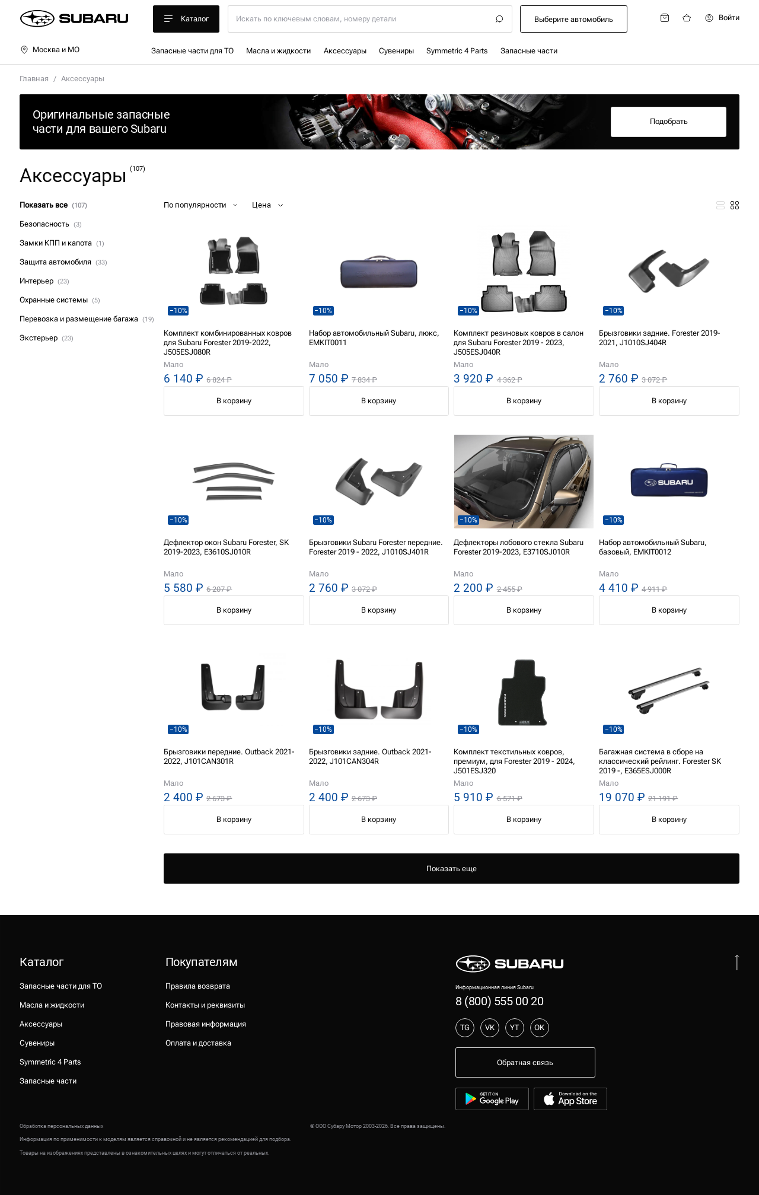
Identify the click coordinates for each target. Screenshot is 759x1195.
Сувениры (396, 50)
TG (465, 1027)
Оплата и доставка (198, 1042)
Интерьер (44, 280)
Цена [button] (268, 205)
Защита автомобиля (63, 261)
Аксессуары (345, 50)
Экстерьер (46, 337)
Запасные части (528, 50)
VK (490, 1027)
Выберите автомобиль (573, 19)
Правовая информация (205, 1023)
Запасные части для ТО (192, 50)
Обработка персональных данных (61, 1126)
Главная (34, 78)
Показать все (53, 204)
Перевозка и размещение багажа (87, 318)
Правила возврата (197, 986)
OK (539, 1027)
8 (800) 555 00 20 (499, 1001)
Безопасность (50, 223)
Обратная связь (525, 1062)
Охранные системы (60, 299)
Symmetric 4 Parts (456, 50)
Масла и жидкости (278, 50)
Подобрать (669, 121)
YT (514, 1027)
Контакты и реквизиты (205, 1004)
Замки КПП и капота (62, 242)
